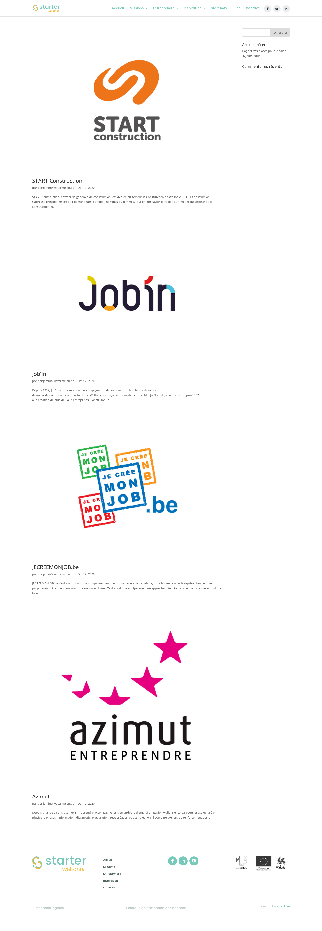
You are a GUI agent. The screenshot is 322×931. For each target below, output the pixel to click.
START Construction (57, 180)
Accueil (108, 860)
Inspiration (110, 881)
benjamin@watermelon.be (56, 188)
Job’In (39, 374)
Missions (109, 867)
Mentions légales (50, 908)
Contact (109, 887)
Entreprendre (112, 874)
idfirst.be (283, 906)
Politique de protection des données (156, 908)
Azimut (41, 796)
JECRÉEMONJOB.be (55, 567)
